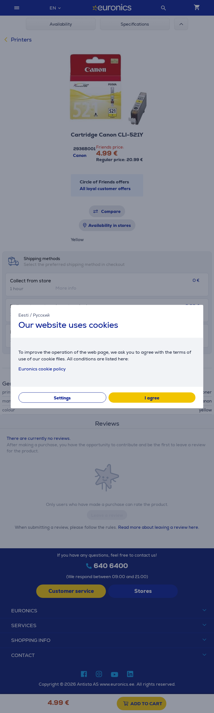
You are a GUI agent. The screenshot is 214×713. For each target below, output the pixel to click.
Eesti (23, 315)
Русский (41, 315)
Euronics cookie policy (42, 369)
